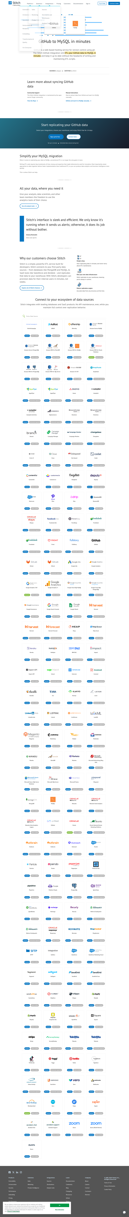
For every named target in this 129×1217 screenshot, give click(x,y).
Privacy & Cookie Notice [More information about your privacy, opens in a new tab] (13, 1211)
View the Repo (32, 101)
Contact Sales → (74, 137)
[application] (124, 1212)
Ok (59, 1205)
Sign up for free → (56, 137)
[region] (37, 1208)
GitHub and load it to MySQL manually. (78, 101)
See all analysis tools (29, 206)
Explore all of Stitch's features (32, 288)
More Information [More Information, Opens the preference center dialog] (59, 1209)
